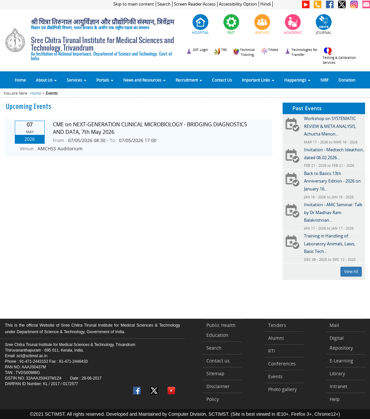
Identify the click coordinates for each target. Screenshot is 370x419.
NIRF (324, 80)
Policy (212, 399)
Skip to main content (133, 4)
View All (351, 271)
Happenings (297, 80)
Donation (346, 80)
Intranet (338, 386)
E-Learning (341, 360)
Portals (104, 80)
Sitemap (215, 373)
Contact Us (222, 80)
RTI (271, 351)
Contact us (218, 360)
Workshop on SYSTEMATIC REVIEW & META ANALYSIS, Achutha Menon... (330, 126)
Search (164, 4)
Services (76, 80)
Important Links (258, 80)
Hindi (265, 4)
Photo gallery (282, 389)
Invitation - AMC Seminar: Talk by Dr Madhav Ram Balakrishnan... (333, 212)
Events (275, 376)
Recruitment (188, 80)
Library (337, 373)
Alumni (276, 338)
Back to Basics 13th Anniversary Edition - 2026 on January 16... (332, 181)
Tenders (277, 325)
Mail (334, 325)
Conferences (282, 363)
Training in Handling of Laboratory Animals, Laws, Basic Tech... (329, 243)
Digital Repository (341, 343)
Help (335, 399)
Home (20, 80)
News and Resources (144, 80)
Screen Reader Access (195, 4)
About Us (46, 80)
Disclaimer (218, 386)
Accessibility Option (238, 4)
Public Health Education (221, 330)
